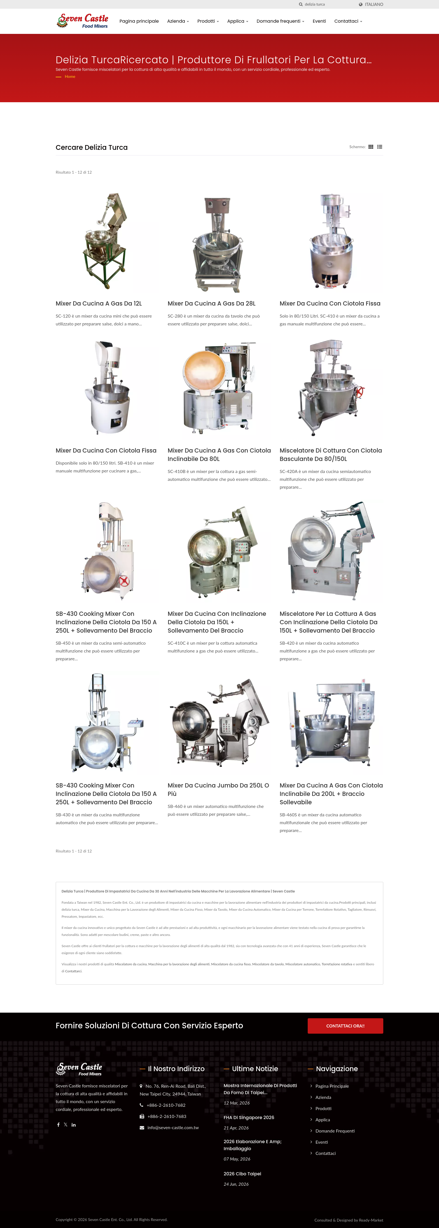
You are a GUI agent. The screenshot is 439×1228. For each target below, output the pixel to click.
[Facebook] (58, 1123)
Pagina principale (139, 21)
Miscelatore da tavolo (268, 964)
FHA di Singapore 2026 (249, 1116)
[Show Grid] (371, 146)
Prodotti (208, 21)
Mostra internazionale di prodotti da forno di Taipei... (260, 1088)
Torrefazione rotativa (337, 964)
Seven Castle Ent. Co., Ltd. (110, 1218)
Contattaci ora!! (345, 1025)
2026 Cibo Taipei (242, 1173)
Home (70, 76)
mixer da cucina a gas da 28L (212, 303)
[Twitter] (66, 1123)
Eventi (319, 21)
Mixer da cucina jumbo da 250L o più (218, 789)
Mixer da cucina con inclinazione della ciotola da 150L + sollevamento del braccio (217, 622)
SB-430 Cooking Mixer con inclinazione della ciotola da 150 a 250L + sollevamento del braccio (106, 622)
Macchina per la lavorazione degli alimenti (179, 964)
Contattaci (348, 21)
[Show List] (379, 146)
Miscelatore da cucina (131, 964)
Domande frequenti (281, 21)
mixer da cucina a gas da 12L (99, 303)
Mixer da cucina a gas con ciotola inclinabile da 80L (219, 454)
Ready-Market (371, 1219)
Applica (237, 21)
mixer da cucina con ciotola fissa (330, 303)
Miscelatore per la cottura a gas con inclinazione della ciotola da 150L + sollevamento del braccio (329, 622)
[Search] (330, 4)
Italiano (374, 4)
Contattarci (73, 971)
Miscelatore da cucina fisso (231, 964)
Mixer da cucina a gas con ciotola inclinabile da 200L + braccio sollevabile (331, 793)
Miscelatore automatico (303, 964)
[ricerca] (300, 4)
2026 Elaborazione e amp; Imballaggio (253, 1144)
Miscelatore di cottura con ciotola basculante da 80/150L (331, 454)
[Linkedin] (74, 1123)
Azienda (178, 21)
